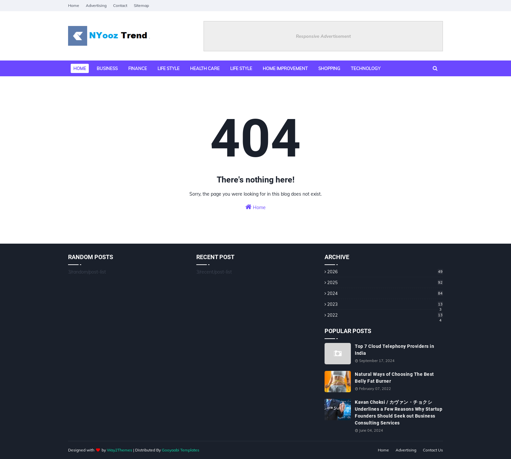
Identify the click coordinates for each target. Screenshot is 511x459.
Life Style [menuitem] (241, 68)
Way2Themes (119, 449)
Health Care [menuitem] (205, 68)
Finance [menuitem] (137, 68)
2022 (385, 315)
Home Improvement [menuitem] (285, 68)
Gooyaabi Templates (180, 449)
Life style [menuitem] (169, 68)
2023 (385, 304)
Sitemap (141, 5)
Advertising (96, 5)
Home (73, 5)
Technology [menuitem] (365, 68)
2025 (385, 282)
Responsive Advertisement (323, 36)
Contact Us (433, 449)
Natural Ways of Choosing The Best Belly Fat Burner (394, 378)
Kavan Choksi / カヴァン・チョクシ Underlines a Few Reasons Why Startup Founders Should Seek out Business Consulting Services (398, 412)
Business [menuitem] (107, 68)
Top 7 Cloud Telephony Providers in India (394, 350)
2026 (385, 271)
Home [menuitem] (79, 68)
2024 (385, 293)
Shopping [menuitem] (329, 68)
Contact (120, 5)
